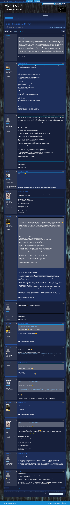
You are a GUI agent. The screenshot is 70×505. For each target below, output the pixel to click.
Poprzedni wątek (53, 27)
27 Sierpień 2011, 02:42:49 (23, 471)
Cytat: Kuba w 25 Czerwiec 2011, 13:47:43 (28, 326)
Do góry (7, 488)
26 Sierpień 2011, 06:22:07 (23, 378)
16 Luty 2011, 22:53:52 (22, 35)
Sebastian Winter (10, 216)
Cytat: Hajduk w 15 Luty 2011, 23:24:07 (27, 38)
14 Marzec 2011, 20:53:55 (22, 63)
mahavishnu (9, 453)
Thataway (8, 347)
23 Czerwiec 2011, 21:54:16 (23, 171)
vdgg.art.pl (45, 14)
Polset (7, 171)
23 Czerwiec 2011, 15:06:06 (23, 115)
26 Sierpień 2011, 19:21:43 (23, 453)
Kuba (7, 115)
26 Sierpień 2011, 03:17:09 (23, 362)
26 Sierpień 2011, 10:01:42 (23, 402)
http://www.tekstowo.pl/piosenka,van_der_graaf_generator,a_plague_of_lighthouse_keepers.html (38, 353)
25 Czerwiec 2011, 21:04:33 (23, 323)
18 (16, 31)
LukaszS (8, 63)
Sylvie (48, 20)
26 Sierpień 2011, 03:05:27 (23, 346)
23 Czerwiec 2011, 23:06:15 (23, 216)
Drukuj (63, 31)
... (15, 31)
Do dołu (7, 31)
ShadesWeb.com (13, 503)
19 (18, 31)
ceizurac (8, 191)
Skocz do (46, 493)
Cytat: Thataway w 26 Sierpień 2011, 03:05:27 (29, 365)
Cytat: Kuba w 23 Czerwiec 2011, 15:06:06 (28, 219)
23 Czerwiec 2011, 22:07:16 (23, 191)
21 (22, 31)
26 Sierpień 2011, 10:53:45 (23, 419)
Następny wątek (61, 27)
